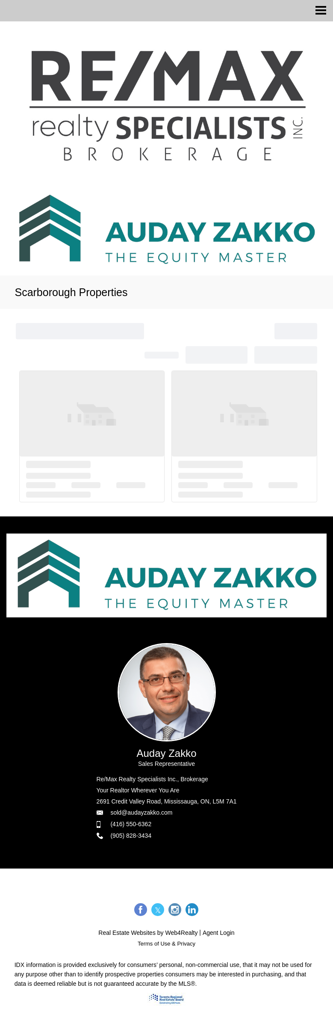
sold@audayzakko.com (141, 812)
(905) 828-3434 (130, 835)
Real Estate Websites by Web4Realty (147, 932)
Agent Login (219, 932)
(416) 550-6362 (130, 824)
